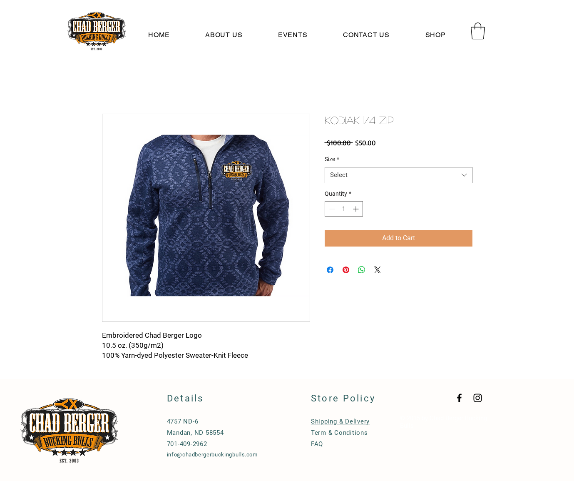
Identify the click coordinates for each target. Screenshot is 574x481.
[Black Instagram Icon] (477, 398)
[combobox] (398, 175)
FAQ (317, 444)
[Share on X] (378, 270)
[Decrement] (331, 209)
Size (332, 159)
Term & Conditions (339, 432)
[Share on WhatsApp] (362, 270)
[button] (478, 30)
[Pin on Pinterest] (346, 270)
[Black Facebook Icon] (459, 398)
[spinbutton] (343, 209)
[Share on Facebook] (330, 270)
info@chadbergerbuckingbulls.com (212, 454)
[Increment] (356, 209)
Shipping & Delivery (340, 421)
